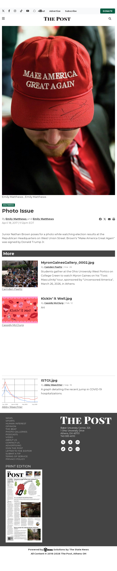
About (41, 11)
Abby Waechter (12, 406)
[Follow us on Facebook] (70, 442)
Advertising (13, 445)
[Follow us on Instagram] (77, 442)
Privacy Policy (15, 459)
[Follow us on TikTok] (63, 448)
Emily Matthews (16, 219)
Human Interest (16, 423)
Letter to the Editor (19, 450)
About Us (11, 440)
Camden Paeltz (12, 289)
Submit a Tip (13, 453)
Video (9, 437)
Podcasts (12, 434)
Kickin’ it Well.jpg (56, 299)
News (9, 418)
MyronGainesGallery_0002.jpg (67, 263)
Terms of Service (17, 456)
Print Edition (18, 466)
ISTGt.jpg (49, 380)
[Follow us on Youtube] (70, 448)
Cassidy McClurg (13, 325)
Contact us (13, 442)
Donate (107, 11)
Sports (10, 420)
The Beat (11, 429)
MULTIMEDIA (8, 205)
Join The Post (14, 448)
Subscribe (71, 11)
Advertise (54, 11)
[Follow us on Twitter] (63, 442)
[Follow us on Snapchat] (77, 448)
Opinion (11, 426)
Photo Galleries (16, 431)
